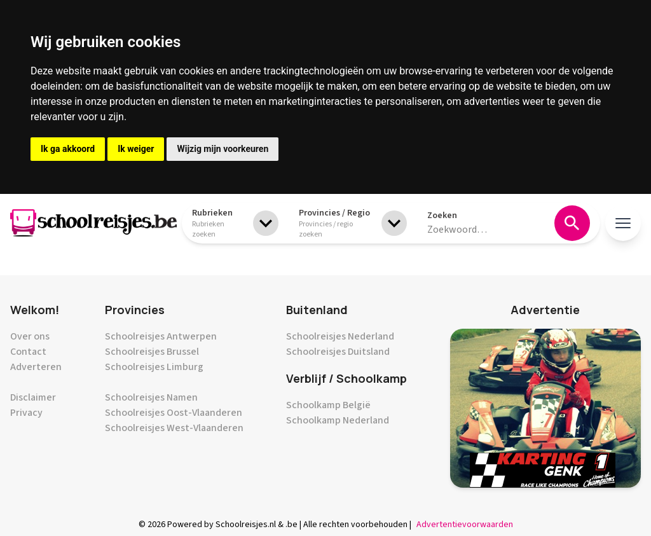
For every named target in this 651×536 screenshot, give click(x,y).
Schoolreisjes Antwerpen (161, 336)
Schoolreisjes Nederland (340, 336)
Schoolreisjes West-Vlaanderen (174, 428)
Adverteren (36, 367)
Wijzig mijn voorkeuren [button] (222, 149)
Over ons (30, 336)
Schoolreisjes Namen (151, 397)
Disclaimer (33, 397)
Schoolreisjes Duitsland (338, 352)
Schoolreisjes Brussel (152, 352)
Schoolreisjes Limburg (154, 367)
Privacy (26, 413)
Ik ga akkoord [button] (68, 149)
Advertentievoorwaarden (464, 524)
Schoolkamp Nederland (337, 420)
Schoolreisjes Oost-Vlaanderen (173, 413)
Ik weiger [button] (136, 149)
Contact (28, 352)
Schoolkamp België (328, 405)
